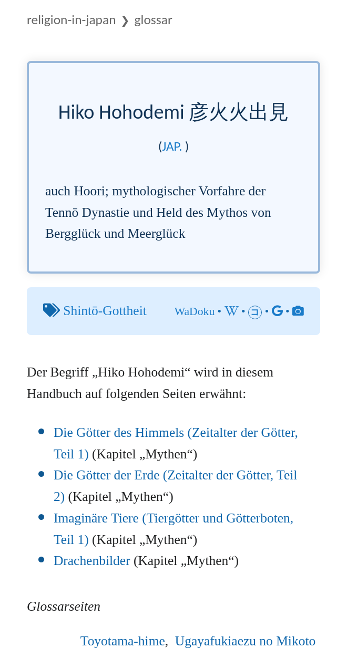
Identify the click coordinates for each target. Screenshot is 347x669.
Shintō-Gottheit (104, 310)
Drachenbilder (92, 560)
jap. (172, 146)
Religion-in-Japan (71, 20)
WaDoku (195, 311)
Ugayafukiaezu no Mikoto (245, 641)
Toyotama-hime (122, 641)
